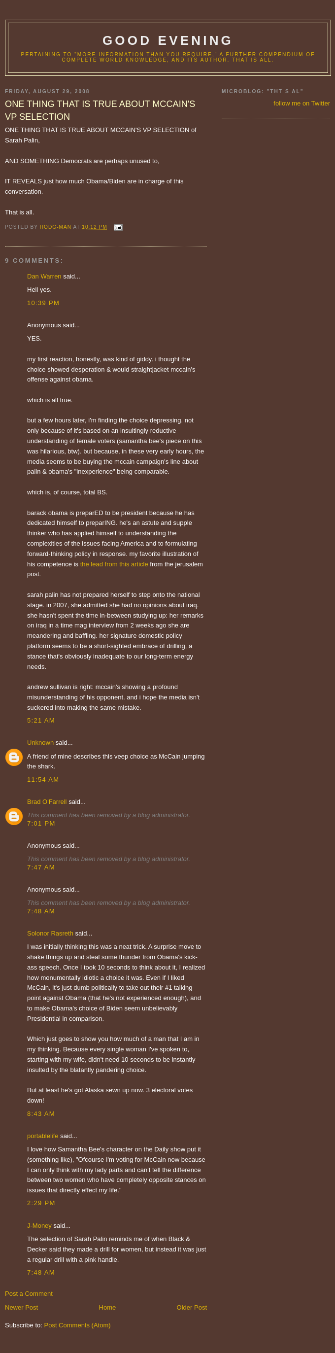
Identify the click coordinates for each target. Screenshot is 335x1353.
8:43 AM (41, 1113)
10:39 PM (43, 303)
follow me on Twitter (301, 103)
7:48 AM (41, 911)
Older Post (192, 1307)
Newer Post (21, 1307)
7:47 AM (41, 867)
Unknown (40, 742)
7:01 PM (41, 823)
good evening (168, 40)
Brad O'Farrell (47, 801)
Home (107, 1307)
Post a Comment (29, 1293)
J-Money (39, 1225)
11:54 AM (43, 779)
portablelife (43, 1136)
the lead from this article (115, 564)
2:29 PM (41, 1203)
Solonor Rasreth (50, 933)
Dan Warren (44, 276)
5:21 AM (41, 720)
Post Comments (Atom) (77, 1325)
